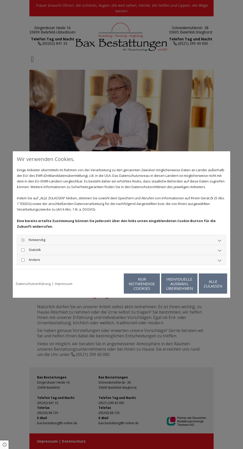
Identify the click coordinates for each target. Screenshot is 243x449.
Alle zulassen (203, 283)
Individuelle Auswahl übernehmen (154, 284)
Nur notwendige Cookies (106, 284)
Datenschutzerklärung (33, 283)
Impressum (63, 283)
